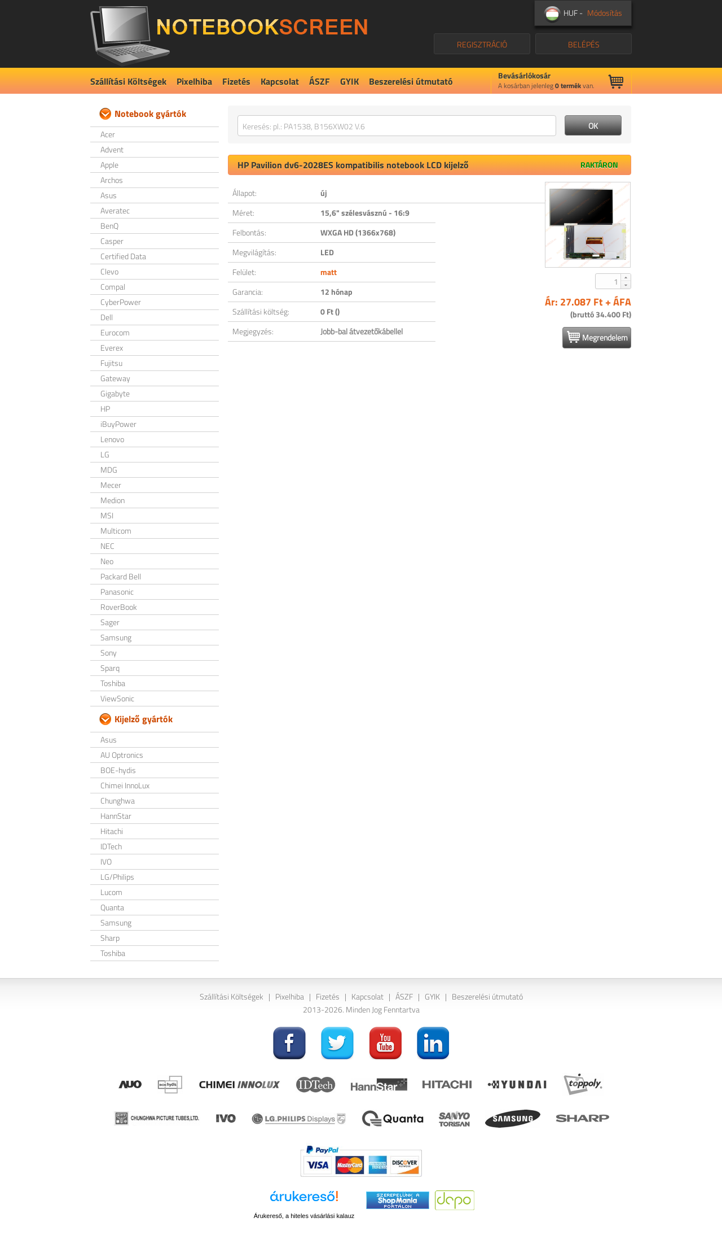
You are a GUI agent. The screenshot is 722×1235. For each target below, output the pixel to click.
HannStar (115, 816)
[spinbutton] (608, 281)
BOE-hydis (118, 770)
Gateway (115, 378)
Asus (108, 195)
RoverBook (118, 607)
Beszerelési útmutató (411, 81)
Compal (112, 287)
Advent (112, 149)
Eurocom (115, 332)
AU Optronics (121, 755)
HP (105, 408)
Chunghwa (117, 800)
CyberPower (120, 302)
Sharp (110, 938)
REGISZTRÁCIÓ (482, 44)
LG (104, 454)
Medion (112, 500)
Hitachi (111, 831)
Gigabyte (115, 393)
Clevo (109, 271)
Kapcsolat (280, 81)
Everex (111, 348)
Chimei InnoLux (124, 785)
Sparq (110, 668)
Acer (107, 134)
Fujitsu (111, 363)
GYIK (349, 81)
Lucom (111, 892)
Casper (112, 241)
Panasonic (117, 591)
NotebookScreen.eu (228, 34)
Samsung (115, 637)
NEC (107, 546)
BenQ (109, 226)
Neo (106, 561)
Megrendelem (597, 337)
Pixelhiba (194, 81)
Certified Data (123, 256)
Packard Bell (120, 576)
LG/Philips (117, 877)
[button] (625, 277)
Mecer (110, 485)
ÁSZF (319, 81)
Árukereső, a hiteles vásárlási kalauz (304, 1215)
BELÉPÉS (584, 44)
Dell (106, 317)
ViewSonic (117, 698)
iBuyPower (118, 424)
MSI (106, 515)
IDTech (111, 846)
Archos (111, 180)
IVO (106, 861)
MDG (108, 469)
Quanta (112, 907)
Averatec (115, 210)
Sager (110, 622)
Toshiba (112, 683)
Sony (108, 652)
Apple (109, 165)
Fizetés (236, 81)
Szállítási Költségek (128, 81)
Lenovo (112, 439)
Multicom (115, 530)
